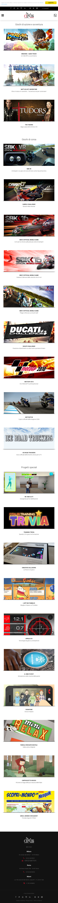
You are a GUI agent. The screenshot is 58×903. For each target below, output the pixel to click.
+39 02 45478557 (30, 858)
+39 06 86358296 (30, 872)
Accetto (50, 2)
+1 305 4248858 (30, 883)
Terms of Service (38, 900)
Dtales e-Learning (20, 900)
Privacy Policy (29, 900)
